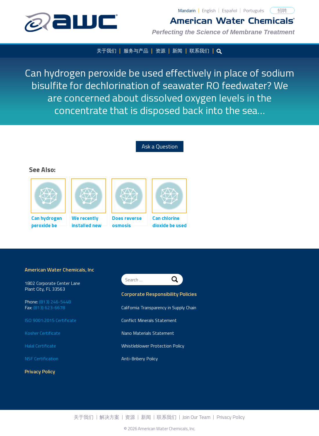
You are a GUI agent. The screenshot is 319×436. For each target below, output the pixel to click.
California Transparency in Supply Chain (158, 307)
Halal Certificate (40, 345)
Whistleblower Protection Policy (152, 345)
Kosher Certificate (42, 333)
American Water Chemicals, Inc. (71, 22)
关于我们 (106, 51)
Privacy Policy (40, 371)
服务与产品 (136, 51)
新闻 (177, 51)
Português (253, 10)
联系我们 (199, 51)
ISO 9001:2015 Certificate (50, 320)
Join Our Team (196, 417)
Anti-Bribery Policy (139, 358)
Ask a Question (160, 146)
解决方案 (109, 417)
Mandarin (187, 10)
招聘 (282, 10)
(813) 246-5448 (55, 301)
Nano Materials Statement (147, 333)
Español (229, 10)
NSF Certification (41, 358)
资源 (160, 51)
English (209, 10)
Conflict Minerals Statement (149, 320)
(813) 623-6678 (49, 307)
